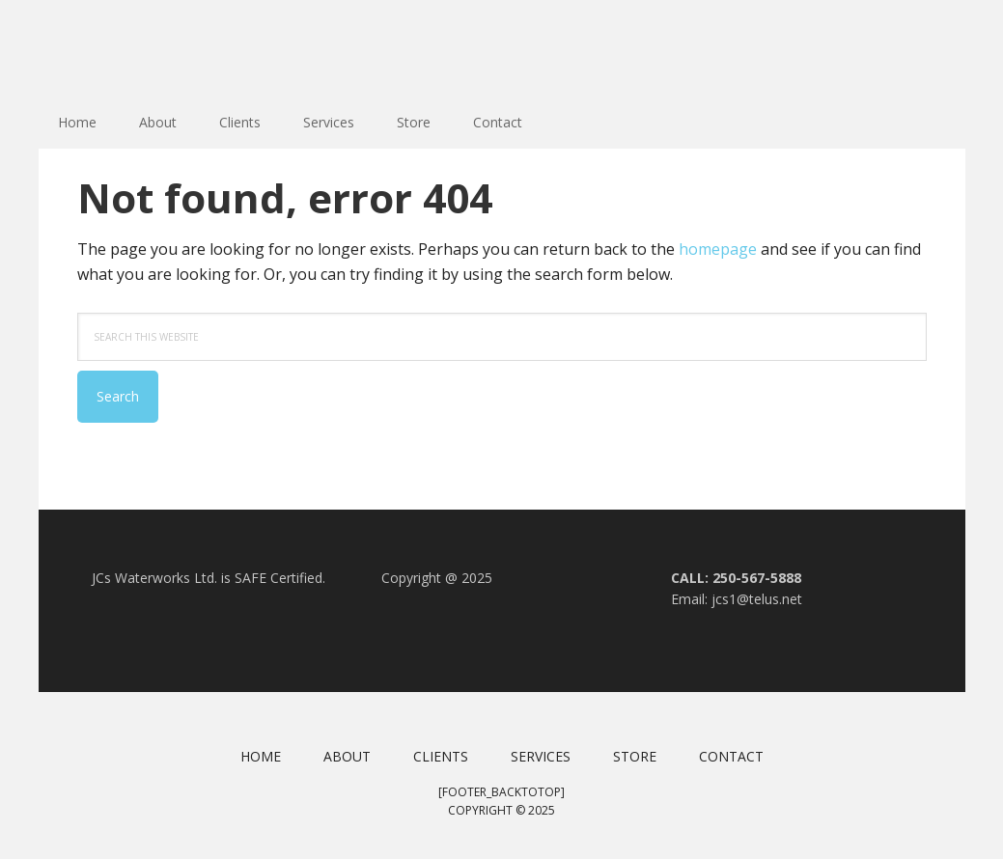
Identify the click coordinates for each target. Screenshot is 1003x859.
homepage (718, 249)
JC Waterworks (164, 48)
